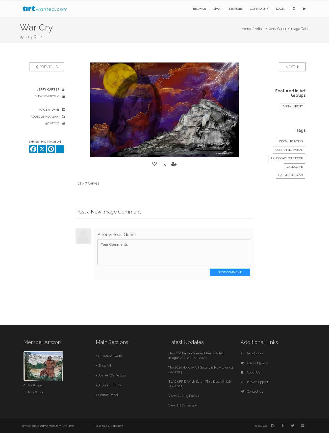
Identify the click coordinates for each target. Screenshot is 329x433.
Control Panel (108, 395)
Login (280, 8)
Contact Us (252, 391)
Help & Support (254, 382)
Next (292, 67)
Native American (290, 175)
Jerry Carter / (278, 29)
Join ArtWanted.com (113, 375)
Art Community (109, 385)
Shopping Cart (254, 363)
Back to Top (252, 353)
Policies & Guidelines (109, 426)
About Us (250, 372)
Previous (47, 67)
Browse (199, 8)
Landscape (294, 166)
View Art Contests (182, 405)
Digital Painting (291, 141)
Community (259, 8)
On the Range (33, 385)
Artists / (261, 29)
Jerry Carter (34, 37)
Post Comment (229, 272)
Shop (217, 8)
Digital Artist (292, 106)
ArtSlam (68, 426)
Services (236, 8)
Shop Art (104, 365)
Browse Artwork (110, 356)
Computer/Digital (289, 150)
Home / (248, 29)
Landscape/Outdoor (287, 158)
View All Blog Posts (183, 396)
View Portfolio (47, 96)
